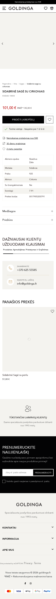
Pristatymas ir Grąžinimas (37, 249)
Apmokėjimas (19, 249)
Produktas (7, 249)
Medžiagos (28, 211)
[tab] (28, 211)
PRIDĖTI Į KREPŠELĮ (23, 119)
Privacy (28, 563)
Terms (37, 563)
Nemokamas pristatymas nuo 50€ (28, 2)
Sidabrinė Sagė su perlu (15, 375)
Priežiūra (28, 220)
